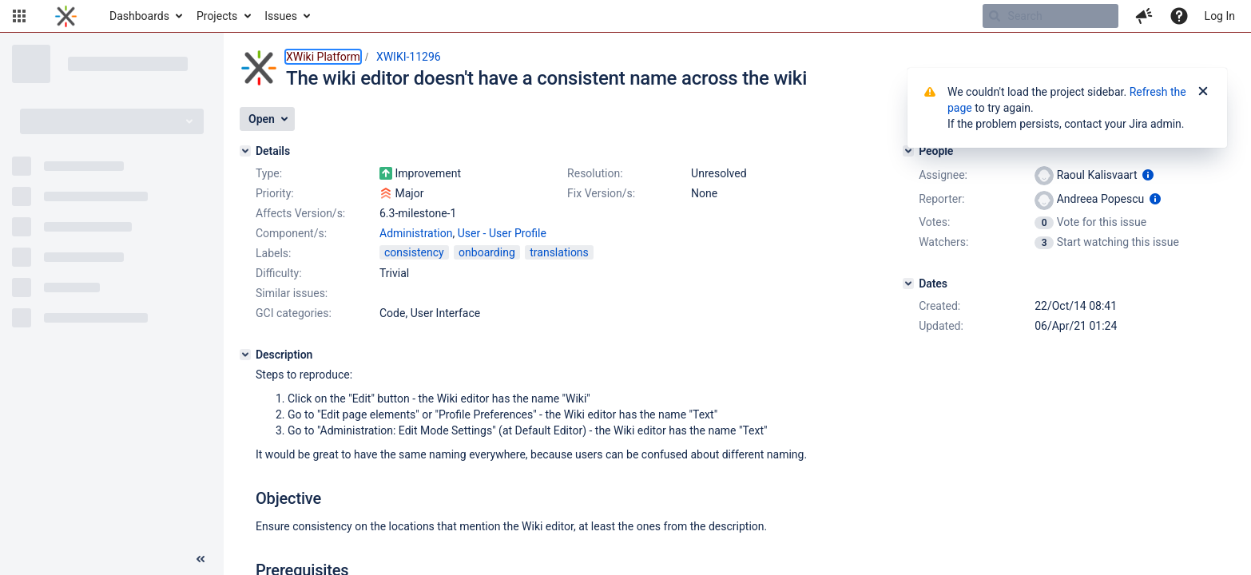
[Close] (1203, 92)
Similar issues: (292, 293)
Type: (269, 173)
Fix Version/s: (601, 193)
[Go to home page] (65, 16)
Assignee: (943, 175)
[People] (908, 151)
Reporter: (941, 198)
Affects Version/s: (300, 213)
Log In (1220, 16)
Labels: (273, 253)
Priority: (275, 193)
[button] (19, 16)
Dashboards (139, 16)
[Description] (245, 354)
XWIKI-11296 (408, 56)
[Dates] (908, 283)
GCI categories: (294, 313)
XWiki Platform (323, 56)
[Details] (245, 151)
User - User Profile (502, 233)
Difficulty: (279, 273)
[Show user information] (1148, 175)
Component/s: (291, 233)
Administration (415, 233)
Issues (280, 16)
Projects (217, 16)
